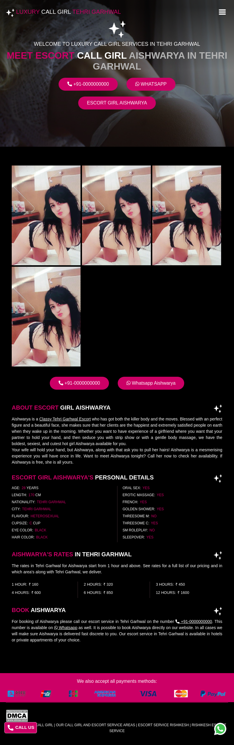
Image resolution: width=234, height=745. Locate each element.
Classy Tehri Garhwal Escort (65, 419)
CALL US (21, 727)
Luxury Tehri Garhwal (68, 12)
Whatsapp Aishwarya (151, 383)
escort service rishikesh (163, 725)
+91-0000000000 (88, 84)
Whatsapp (151, 84)
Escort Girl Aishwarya (117, 102)
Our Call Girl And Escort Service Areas (95, 725)
